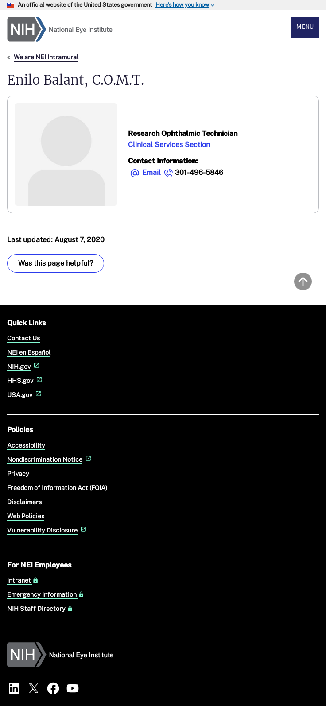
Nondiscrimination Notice (50, 459)
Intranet (23, 580)
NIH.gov (24, 366)
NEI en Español (28, 352)
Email (151, 172)
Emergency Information (45, 594)
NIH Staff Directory (40, 608)
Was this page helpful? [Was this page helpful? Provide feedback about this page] (55, 263)
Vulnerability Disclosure (47, 530)
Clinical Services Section (169, 144)
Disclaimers (24, 501)
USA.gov (25, 394)
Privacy (18, 473)
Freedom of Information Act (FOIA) (57, 487)
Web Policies (25, 516)
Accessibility (26, 445)
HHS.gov (25, 380)
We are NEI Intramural (46, 57)
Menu (305, 26)
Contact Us (23, 338)
